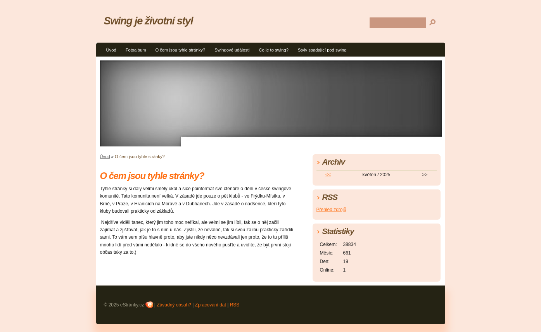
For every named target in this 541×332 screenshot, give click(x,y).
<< (328, 174)
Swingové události (231, 50)
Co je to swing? (274, 50)
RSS (235, 305)
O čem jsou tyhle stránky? (180, 50)
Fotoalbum (136, 50)
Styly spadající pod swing (322, 50)
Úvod (111, 50)
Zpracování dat (210, 305)
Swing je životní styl (148, 21)
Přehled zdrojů (331, 209)
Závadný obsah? (174, 305)
